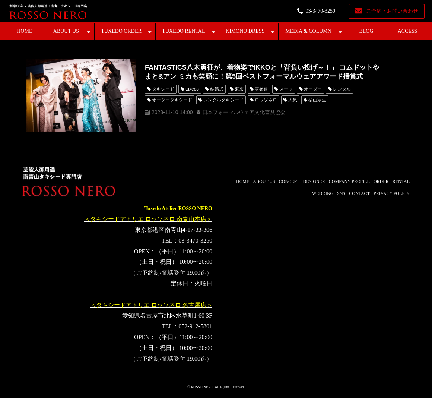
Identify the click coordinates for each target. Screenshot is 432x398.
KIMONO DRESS (245, 31)
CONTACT (359, 193)
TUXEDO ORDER (121, 31)
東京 (239, 89)
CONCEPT (289, 181)
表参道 (261, 89)
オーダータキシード (172, 99)
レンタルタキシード (223, 99)
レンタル (342, 89)
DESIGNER (314, 181)
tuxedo (192, 89)
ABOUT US (66, 31)
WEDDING (322, 193)
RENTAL (401, 181)
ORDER (381, 181)
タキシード (163, 89)
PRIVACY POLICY (392, 193)
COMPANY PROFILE (349, 181)
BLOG (366, 31)
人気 (292, 99)
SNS (341, 193)
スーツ (286, 89)
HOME (24, 31)
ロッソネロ (266, 99)
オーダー (313, 89)
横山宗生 (317, 99)
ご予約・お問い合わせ (392, 11)
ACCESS (407, 31)
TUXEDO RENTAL (183, 31)
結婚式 (216, 89)
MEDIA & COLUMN (308, 31)
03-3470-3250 (320, 11)
